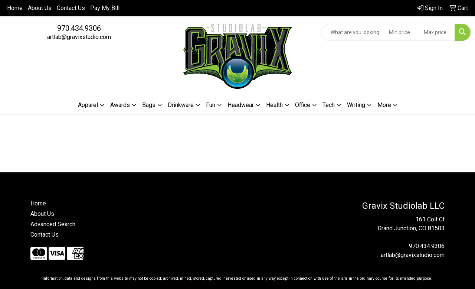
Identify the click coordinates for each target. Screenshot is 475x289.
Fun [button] (210, 104)
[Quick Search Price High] (437, 32)
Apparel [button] (88, 104)
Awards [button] (120, 104)
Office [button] (302, 104)
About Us (40, 8)
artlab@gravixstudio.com (79, 36)
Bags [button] (148, 104)
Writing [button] (356, 104)
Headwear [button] (240, 104)
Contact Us (71, 8)
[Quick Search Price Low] (402, 32)
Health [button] (274, 104)
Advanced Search (52, 224)
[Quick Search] (353, 32)
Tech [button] (328, 104)
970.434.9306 (79, 28)
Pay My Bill (104, 8)
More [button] (384, 104)
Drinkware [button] (181, 104)
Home (15, 8)
